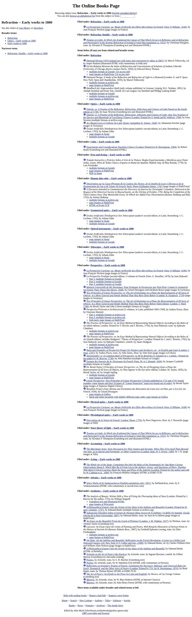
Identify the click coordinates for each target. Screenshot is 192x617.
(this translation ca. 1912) (136, 41)
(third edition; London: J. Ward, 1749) (136, 304)
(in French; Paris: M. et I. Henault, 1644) (124, 361)
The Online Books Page (95, 5)
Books (72, 605)
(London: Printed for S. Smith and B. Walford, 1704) (135, 116)
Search (73, 600)
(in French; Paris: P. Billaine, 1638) (136, 27)
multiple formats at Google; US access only (109, 71)
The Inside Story (115, 605)
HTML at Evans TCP (99, 205)
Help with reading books (75, 595)
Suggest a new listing (119, 595)
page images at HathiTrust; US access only (109, 74)
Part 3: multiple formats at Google (105, 284)
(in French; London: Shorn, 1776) (114, 420)
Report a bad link (97, 595)
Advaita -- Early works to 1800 (105, 477)
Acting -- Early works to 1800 (105, 459)
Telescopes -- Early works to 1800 (107, 247)
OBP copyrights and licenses (95, 613)
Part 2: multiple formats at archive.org (107, 317)
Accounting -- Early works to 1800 (107, 443)
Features (90, 605)
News (80, 605)
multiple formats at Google (102, 93)
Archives (100, 605)
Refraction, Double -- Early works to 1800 (27, 53)
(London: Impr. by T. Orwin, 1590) (135, 450)
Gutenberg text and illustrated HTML (107, 501)
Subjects (117, 600)
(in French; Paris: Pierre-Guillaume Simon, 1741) (133, 185)
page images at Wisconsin (101, 504)
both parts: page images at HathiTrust (107, 320)
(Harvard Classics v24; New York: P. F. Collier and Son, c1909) (134, 541)
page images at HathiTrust (101, 85)
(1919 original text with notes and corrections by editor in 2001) (125, 60)
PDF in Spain (95, 173)
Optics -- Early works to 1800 (22, 40)
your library (24, 28)
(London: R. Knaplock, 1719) (136, 294)
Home (65, 600)
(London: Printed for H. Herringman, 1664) (131, 147)
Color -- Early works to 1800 (105, 141)
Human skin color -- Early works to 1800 (111, 178)
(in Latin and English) (116, 574)
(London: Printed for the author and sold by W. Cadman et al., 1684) (136, 468)
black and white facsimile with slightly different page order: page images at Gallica (128, 397)
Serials (127, 600)
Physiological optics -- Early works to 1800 (112, 415)
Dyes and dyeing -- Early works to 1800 (110, 154)
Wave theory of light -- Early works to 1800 (112, 428)
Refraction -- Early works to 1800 (107, 21)
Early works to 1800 (17, 43)
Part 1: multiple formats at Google (105, 279)
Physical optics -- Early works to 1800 (109, 402)
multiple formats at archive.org (103, 82)
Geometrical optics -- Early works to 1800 (111, 210)
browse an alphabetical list (82, 16)
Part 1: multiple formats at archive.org (107, 314)
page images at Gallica (100, 394)
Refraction (13, 38)
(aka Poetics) (106, 554)
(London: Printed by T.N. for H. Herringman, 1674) (134, 567)
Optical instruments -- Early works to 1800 (112, 228)
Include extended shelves (124, 13)
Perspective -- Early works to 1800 (108, 265)
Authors (98, 600)
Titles (107, 600)
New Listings (85, 600)
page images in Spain (99, 134)
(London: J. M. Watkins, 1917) (127, 521)
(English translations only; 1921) (118, 483)
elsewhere (38, 28)
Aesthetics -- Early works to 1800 (107, 491)
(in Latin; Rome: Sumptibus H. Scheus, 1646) (121, 123)
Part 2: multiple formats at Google (105, 281)
